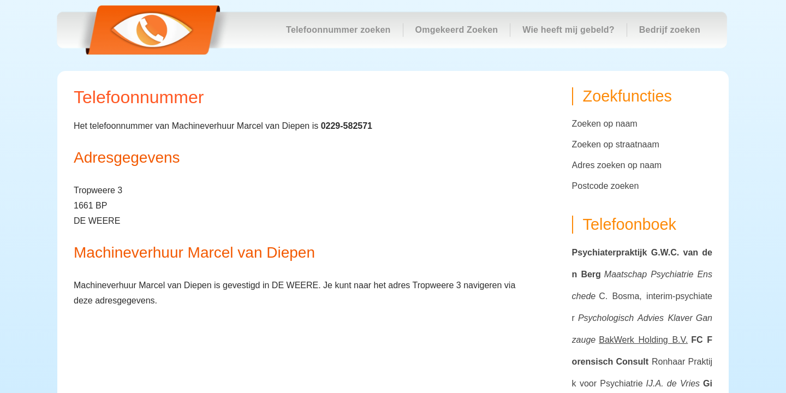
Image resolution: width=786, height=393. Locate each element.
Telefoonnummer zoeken (338, 29)
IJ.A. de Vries (673, 383)
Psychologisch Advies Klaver (635, 318)
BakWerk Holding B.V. (643, 339)
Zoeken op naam (605, 123)
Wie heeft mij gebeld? (568, 29)
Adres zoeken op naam (617, 165)
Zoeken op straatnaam (615, 144)
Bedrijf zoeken (669, 29)
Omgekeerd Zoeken (456, 29)
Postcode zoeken (605, 185)
